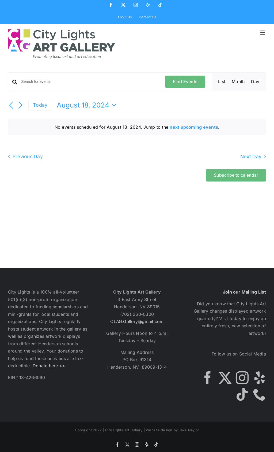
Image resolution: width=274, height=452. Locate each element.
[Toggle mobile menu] (263, 32)
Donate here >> (49, 365)
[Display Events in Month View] (238, 82)
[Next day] (20, 105)
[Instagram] (242, 377)
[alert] (137, 127)
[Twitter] (225, 377)
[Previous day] (11, 105)
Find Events (185, 81)
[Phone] (259, 394)
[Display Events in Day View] (255, 82)
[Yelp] (259, 377)
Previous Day (28, 156)
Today (40, 105)
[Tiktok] (242, 394)
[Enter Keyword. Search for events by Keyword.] (90, 81)
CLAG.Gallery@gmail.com (136, 321)
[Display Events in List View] (221, 82)
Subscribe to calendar (236, 175)
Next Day (250, 156)
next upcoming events (194, 127)
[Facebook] (207, 377)
